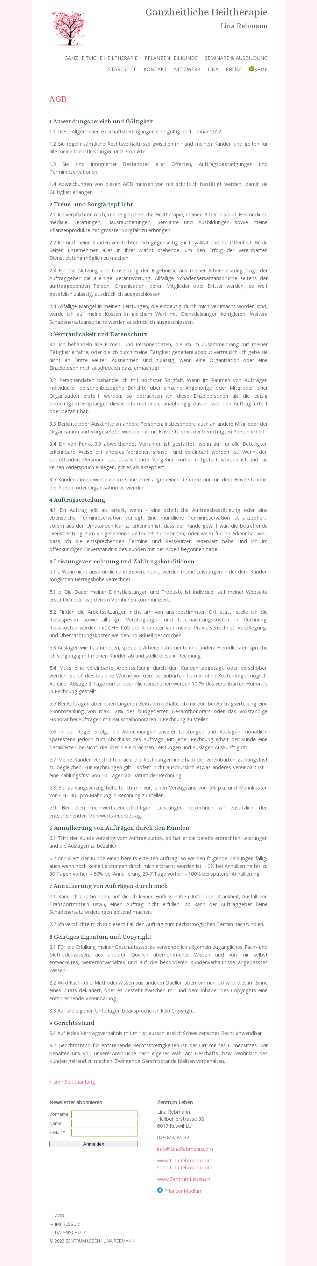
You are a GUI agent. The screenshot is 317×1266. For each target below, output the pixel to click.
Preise (234, 69)
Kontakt (155, 69)
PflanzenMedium (183, 1191)
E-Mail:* (57, 1132)
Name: (56, 1123)
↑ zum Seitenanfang (72, 1081)
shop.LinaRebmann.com (184, 1167)
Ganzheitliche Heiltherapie (101, 58)
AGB (59, 1215)
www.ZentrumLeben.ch (183, 1179)
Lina (213, 69)
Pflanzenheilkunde (171, 58)
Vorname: (59, 1114)
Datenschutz (70, 1232)
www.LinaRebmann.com (184, 1160)
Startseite (122, 69)
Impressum (67, 1224)
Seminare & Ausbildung (236, 58)
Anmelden (93, 1144)
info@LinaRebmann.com (185, 1149)
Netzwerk (187, 69)
